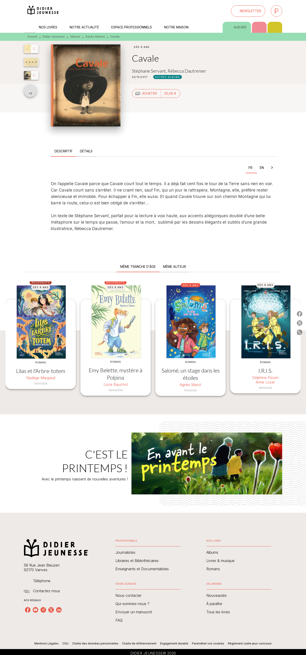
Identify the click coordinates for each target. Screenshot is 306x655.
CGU (65, 643)
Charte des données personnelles (95, 643)
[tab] (29, 27)
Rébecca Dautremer (187, 71)
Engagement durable (174, 643)
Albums (75, 36)
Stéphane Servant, (150, 71)
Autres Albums (95, 36)
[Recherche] (276, 11)
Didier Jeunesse (54, 36)
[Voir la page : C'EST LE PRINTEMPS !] (153, 458)
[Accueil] (43, 11)
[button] (248, 11)
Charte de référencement (139, 643)
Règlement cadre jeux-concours (250, 643)
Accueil (32, 36)
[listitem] (28, 610)
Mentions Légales (46, 643)
